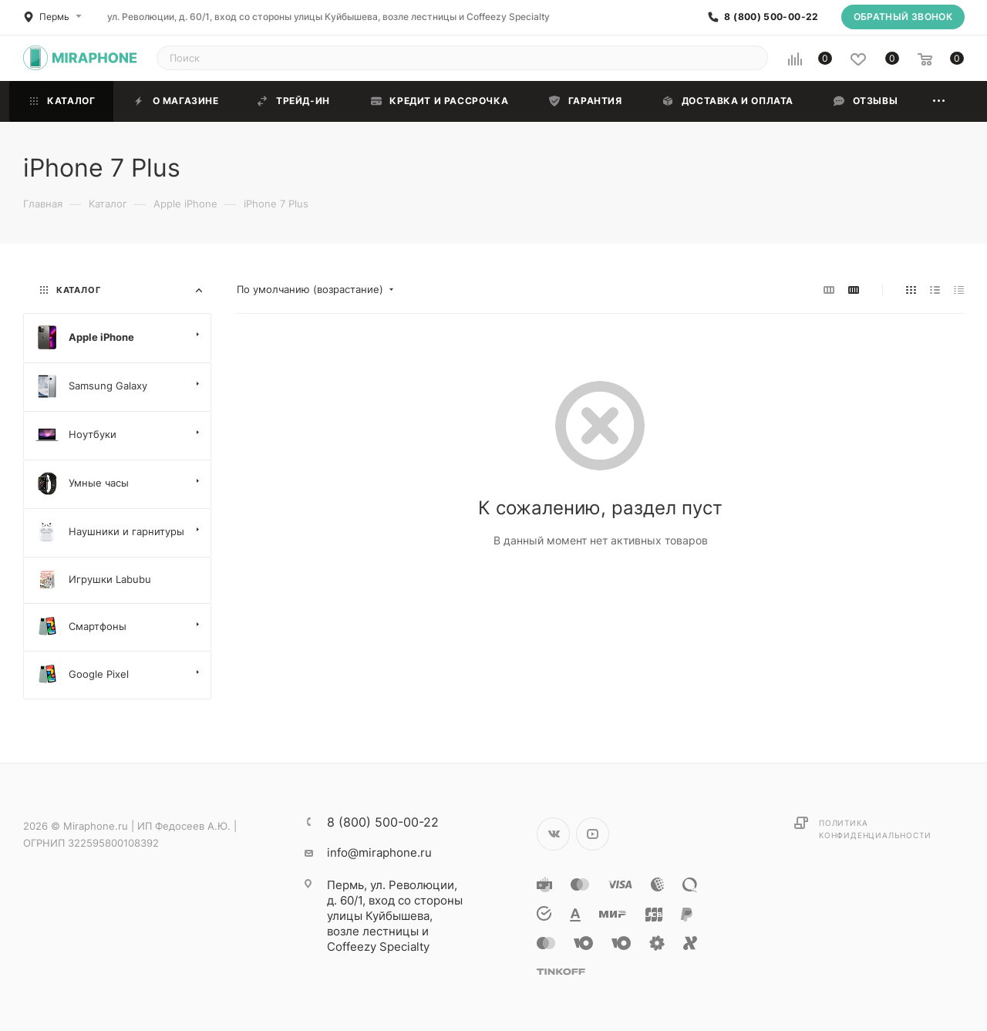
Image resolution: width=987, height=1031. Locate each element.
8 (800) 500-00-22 (771, 17)
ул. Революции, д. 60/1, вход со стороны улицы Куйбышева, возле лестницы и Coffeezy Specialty (328, 16)
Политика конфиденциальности (875, 829)
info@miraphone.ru (379, 852)
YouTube (592, 834)
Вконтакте (553, 834)
